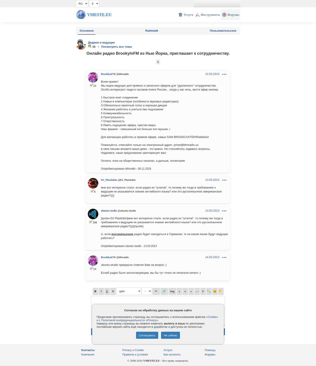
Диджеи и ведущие (101, 42)
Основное (87, 30)
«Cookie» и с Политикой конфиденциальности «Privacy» (157, 318)
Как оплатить (172, 354)
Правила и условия (135, 354)
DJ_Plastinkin (109, 179)
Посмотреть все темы (116, 46)
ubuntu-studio (109, 210)
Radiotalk (151, 30)
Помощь (210, 350)
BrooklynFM (108, 74)
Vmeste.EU (99, 14)
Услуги (167, 350)
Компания (87, 354)
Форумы (210, 354)
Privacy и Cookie (133, 350)
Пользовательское (223, 30)
